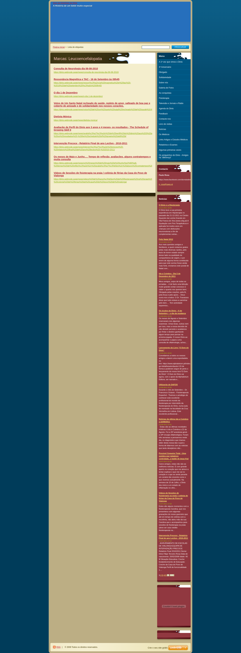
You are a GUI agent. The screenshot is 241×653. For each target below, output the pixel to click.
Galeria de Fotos (166, 88)
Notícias (162, 129)
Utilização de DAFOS (168, 385)
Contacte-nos (165, 119)
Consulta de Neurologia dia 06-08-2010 (76, 68)
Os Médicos (164, 134)
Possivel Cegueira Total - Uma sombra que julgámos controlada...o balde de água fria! (174, 456)
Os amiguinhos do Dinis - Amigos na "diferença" (173, 156)
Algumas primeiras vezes (170, 150)
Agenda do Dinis (166, 108)
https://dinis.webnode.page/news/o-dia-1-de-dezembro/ (78, 96)
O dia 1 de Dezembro (65, 92)
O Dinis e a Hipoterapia (169, 205)
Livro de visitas (165, 124)
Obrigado (163, 72)
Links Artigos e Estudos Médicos (173, 139)
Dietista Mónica (62, 116)
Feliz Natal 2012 (166, 239)
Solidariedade (165, 77)
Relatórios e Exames (168, 145)
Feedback (163, 114)
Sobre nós (163, 82)
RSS (58, 647)
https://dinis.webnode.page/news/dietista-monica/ (76, 120)
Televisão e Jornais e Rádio (171, 103)
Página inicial (59, 47)
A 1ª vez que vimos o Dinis (171, 62)
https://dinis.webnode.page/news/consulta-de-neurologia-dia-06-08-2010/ (86, 72)
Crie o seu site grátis (158, 647)
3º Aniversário (165, 67)
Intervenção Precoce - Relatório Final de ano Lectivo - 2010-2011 (90, 143)
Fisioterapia (164, 98)
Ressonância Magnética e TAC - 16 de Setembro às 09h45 (86, 79)
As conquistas (165, 93)
